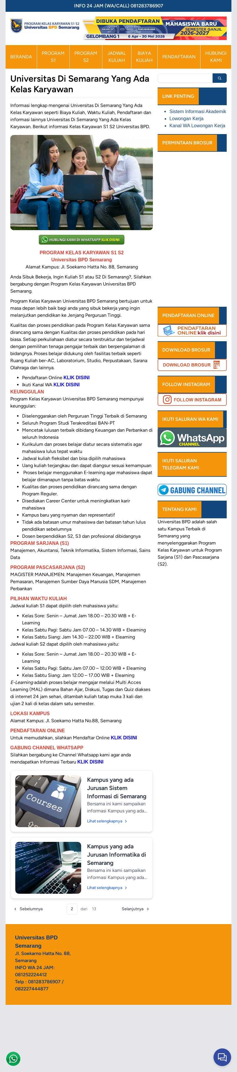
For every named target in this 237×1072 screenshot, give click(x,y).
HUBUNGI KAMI (215, 56)
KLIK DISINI (124, 737)
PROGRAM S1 (53, 56)
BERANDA (21, 57)
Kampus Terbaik (184, 529)
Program (207, 543)
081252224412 (31, 974)
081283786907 (44, 981)
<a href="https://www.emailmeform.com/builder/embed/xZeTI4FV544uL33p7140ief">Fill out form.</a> (192, 227)
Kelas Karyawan (174, 550)
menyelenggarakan (177, 543)
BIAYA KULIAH (144, 56)
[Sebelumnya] (28, 909)
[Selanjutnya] (136, 909)
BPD (186, 522)
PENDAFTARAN (179, 57)
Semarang (168, 536)
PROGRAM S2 (85, 56)
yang (185, 536)
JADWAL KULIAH (116, 56)
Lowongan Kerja (186, 118)
